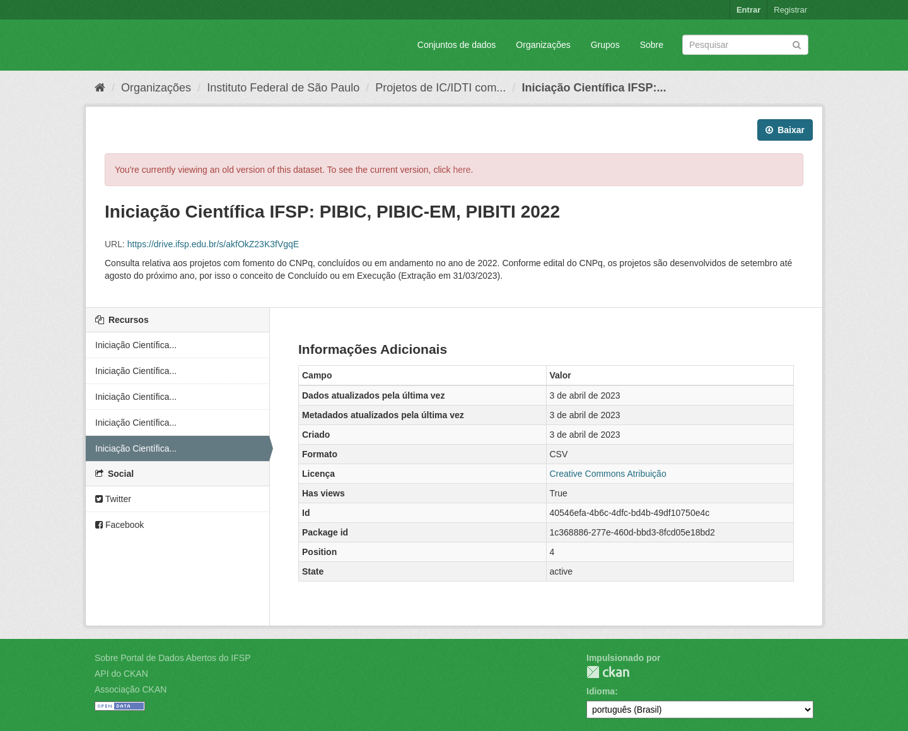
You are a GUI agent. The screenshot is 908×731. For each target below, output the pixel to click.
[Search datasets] (745, 45)
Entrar (748, 10)
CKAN (607, 672)
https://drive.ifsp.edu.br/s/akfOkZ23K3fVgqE (213, 244)
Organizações (543, 45)
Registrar (790, 10)
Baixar (785, 130)
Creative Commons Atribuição (608, 474)
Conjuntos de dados (456, 45)
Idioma (600, 691)
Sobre (651, 45)
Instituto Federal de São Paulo (283, 87)
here (462, 170)
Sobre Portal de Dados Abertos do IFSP (172, 658)
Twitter (113, 499)
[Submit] (796, 43)
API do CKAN (121, 674)
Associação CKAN (130, 689)
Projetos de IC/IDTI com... (440, 87)
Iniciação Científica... (136, 345)
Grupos (605, 45)
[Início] (100, 87)
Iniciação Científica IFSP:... (593, 87)
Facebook (119, 525)
